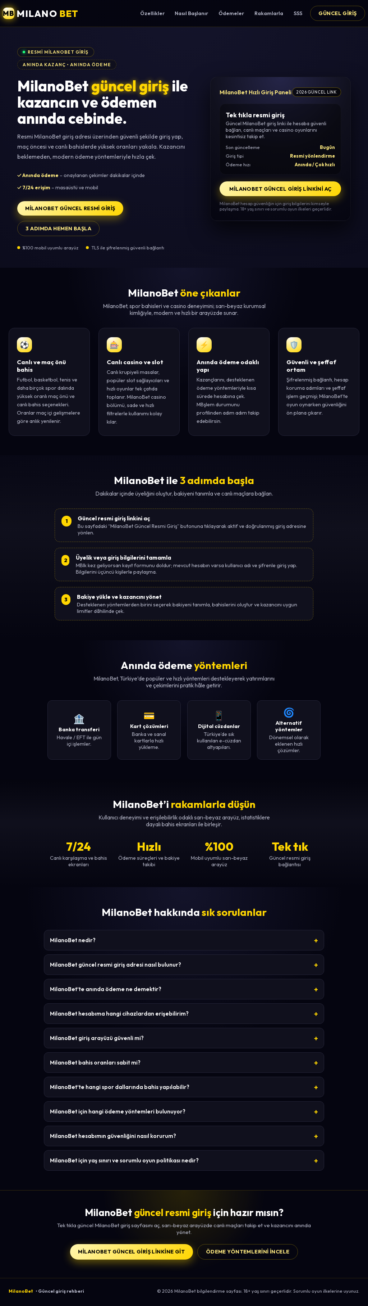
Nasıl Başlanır (191, 13)
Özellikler (152, 13)
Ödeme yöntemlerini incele (248, 1251)
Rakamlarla (268, 13)
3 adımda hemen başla (58, 228)
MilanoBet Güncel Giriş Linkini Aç (280, 189)
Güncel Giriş (337, 13)
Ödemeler (231, 13)
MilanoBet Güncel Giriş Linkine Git (131, 1251)
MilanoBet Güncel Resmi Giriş (70, 208)
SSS (298, 13)
